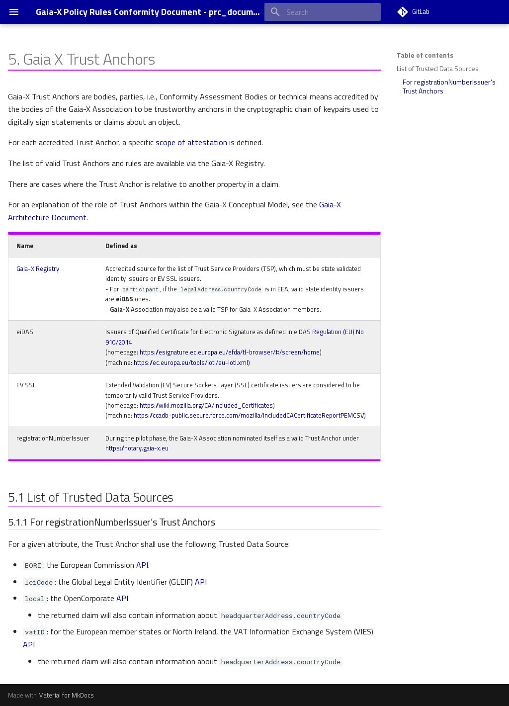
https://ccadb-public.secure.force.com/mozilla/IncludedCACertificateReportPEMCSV (249, 415)
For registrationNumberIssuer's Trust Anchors (449, 86)
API (142, 565)
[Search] (322, 12)
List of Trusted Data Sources (438, 68)
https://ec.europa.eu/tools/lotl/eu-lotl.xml (191, 362)
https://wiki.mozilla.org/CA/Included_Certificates (206, 405)
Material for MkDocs (66, 695)
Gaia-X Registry (37, 268)
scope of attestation (191, 142)
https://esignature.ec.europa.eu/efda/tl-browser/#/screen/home (230, 352)
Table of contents (425, 55)
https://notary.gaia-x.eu (137, 448)
